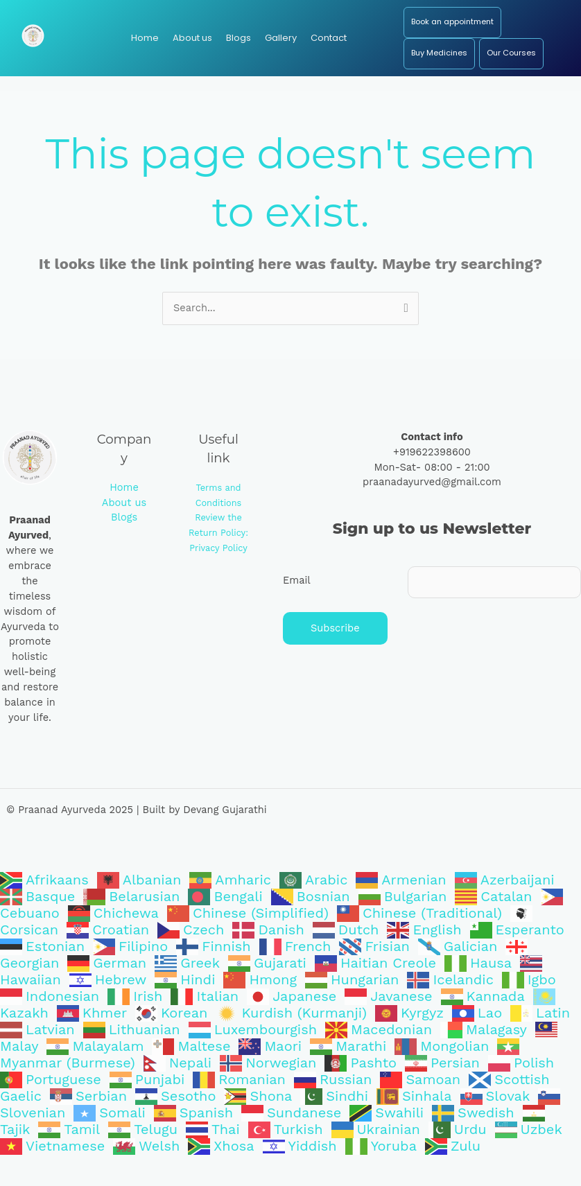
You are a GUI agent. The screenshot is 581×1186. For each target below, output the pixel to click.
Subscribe (335, 659)
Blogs (124, 548)
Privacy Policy (218, 579)
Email (297, 611)
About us (124, 533)
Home (124, 518)
